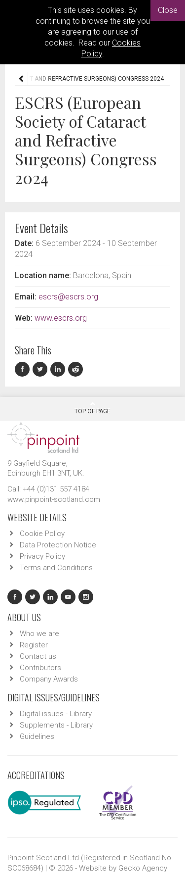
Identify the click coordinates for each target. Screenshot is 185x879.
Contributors (40, 667)
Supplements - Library (56, 725)
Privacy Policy (42, 556)
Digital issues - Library (56, 713)
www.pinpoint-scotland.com (53, 499)
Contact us (38, 656)
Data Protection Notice (58, 544)
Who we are (39, 633)
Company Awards (49, 679)
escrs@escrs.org (68, 296)
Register (34, 644)
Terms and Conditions (56, 567)
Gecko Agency (142, 868)
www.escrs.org (61, 318)
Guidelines (37, 736)
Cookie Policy (42, 533)
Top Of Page (92, 408)
